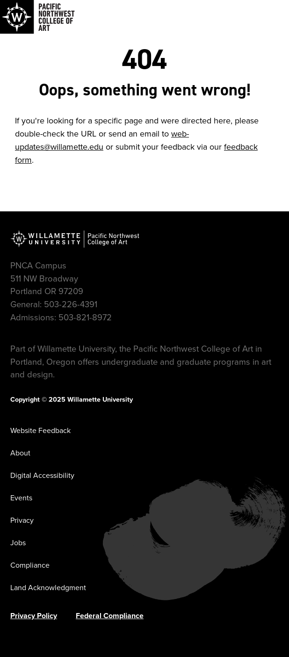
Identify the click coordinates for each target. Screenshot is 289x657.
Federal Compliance (110, 615)
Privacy (22, 520)
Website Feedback (40, 430)
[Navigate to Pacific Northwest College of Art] (37, 17)
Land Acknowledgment (48, 587)
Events (21, 497)
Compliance (30, 565)
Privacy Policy (33, 615)
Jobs (18, 542)
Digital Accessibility (42, 475)
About (20, 453)
